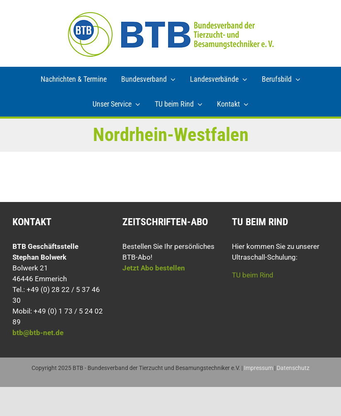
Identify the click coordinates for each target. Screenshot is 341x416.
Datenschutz (293, 368)
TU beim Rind (252, 275)
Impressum (258, 368)
